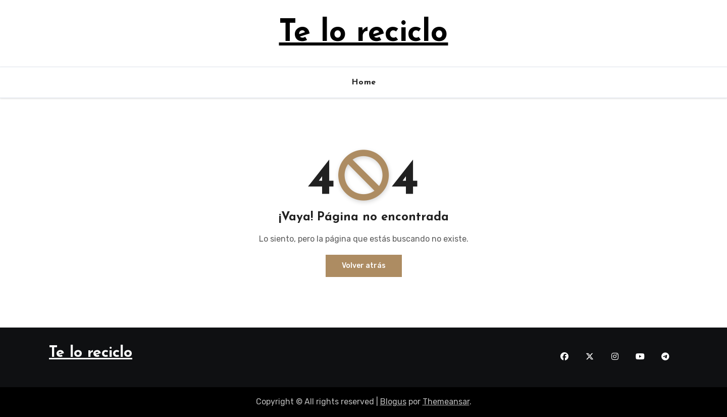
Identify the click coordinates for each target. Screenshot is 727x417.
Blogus (393, 401)
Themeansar (446, 401)
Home (363, 82)
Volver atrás (364, 265)
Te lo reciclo (363, 33)
